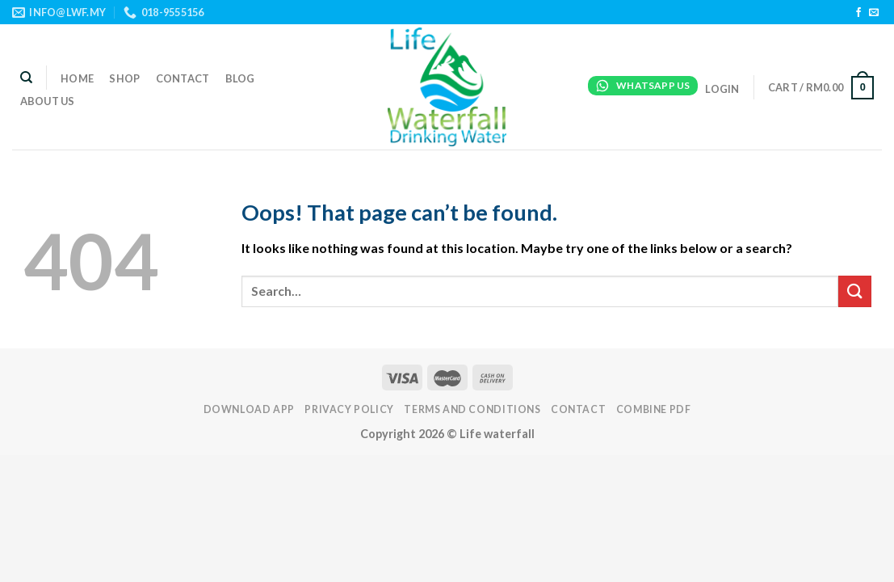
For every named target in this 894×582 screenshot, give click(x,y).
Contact (183, 78)
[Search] (26, 77)
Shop (124, 78)
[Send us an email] (874, 13)
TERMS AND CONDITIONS (472, 409)
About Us (47, 101)
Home (77, 78)
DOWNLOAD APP (249, 409)
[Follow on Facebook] (858, 13)
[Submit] (854, 291)
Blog (240, 78)
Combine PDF (653, 409)
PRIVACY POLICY (349, 409)
